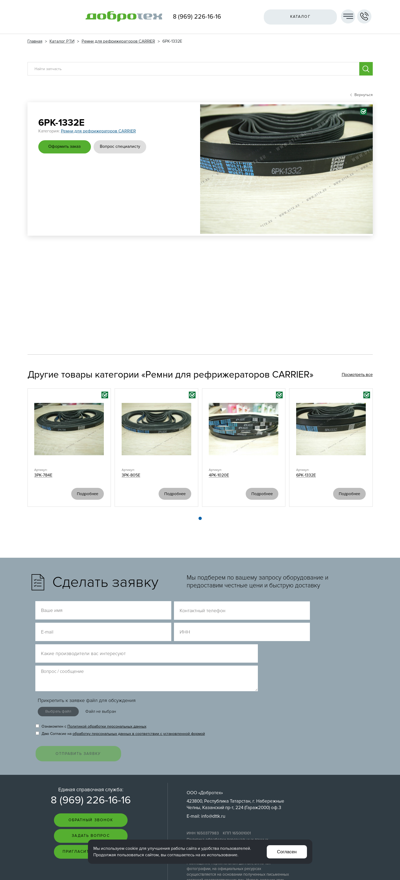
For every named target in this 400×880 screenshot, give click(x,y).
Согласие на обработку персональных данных (230, 800)
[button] (200, 518)
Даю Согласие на (120, 687)
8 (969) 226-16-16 (197, 16)
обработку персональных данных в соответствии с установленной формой (139, 687)
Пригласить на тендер (91, 807)
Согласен (286, 851)
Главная (35, 41)
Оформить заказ (65, 146)
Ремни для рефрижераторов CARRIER (118, 41)
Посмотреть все (357, 374)
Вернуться (361, 95)
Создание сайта (340, 865)
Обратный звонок (91, 775)
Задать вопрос (91, 791)
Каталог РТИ (62, 41)
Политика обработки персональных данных (227, 794)
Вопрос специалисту (122, 146)
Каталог (299, 16)
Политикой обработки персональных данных (106, 680)
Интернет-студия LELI (336, 869)
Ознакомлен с (91, 680)
